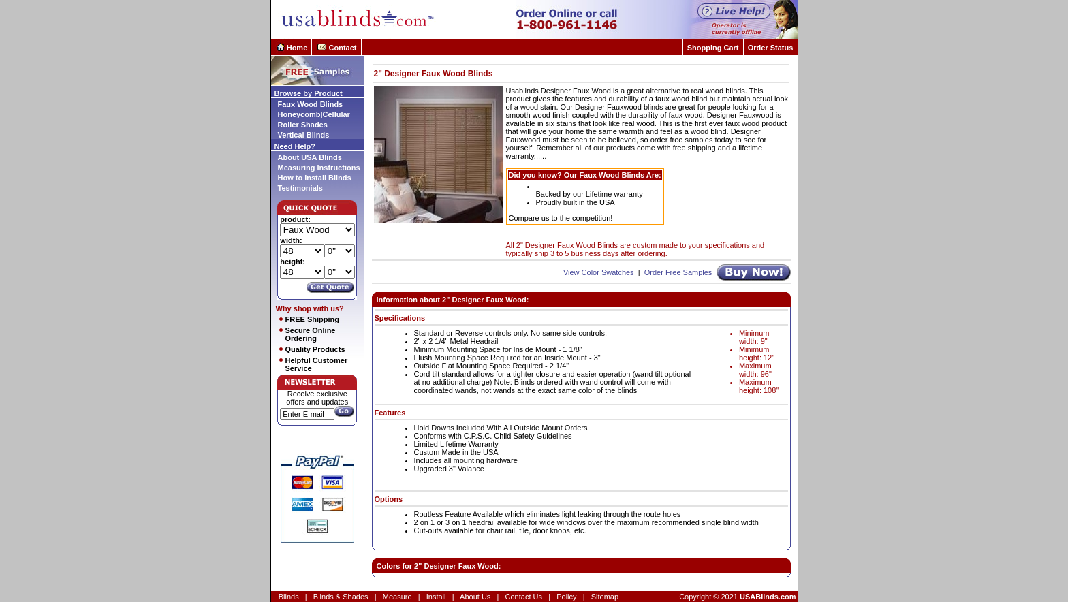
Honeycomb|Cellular (314, 114)
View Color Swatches (598, 272)
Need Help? (295, 146)
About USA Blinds (310, 157)
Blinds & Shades (340, 596)
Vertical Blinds (304, 135)
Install (436, 596)
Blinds (289, 596)
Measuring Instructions (319, 167)
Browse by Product (308, 93)
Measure (397, 596)
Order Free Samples (678, 272)
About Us (475, 596)
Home (297, 48)
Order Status (771, 48)
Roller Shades (303, 125)
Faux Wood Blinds (310, 104)
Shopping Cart (713, 48)
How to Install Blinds (314, 178)
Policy (566, 596)
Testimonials (300, 188)
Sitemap (604, 596)
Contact (343, 48)
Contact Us (523, 596)
